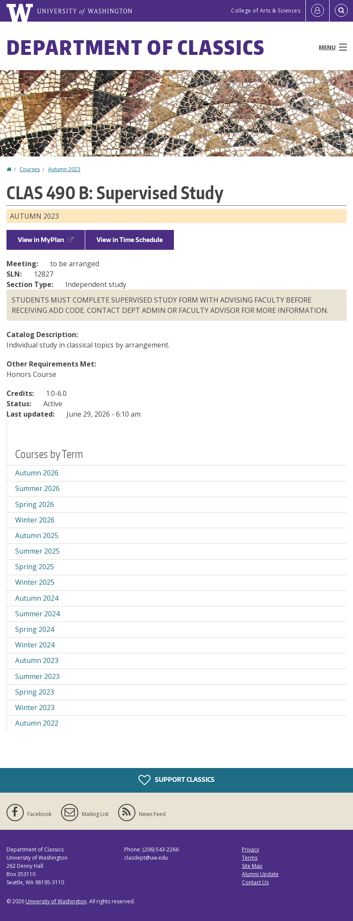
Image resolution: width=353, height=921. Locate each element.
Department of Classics (135, 47)
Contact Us (255, 882)
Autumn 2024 (36, 598)
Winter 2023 (35, 707)
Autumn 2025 (36, 535)
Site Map (252, 866)
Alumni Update (260, 874)
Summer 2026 (37, 488)
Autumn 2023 (64, 169)
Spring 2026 (34, 504)
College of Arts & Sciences (265, 10)
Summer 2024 (37, 613)
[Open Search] (341, 11)
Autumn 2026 (36, 473)
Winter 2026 (35, 520)
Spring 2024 (34, 629)
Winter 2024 (35, 645)
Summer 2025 (37, 551)
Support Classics (176, 780)
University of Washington (56, 901)
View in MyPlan (46, 239)
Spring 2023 (34, 692)
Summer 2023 (37, 676)
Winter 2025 (35, 582)
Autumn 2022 (36, 723)
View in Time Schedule (129, 239)
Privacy (250, 849)
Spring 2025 (34, 566)
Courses (29, 169)
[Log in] (317, 11)
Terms (249, 857)
